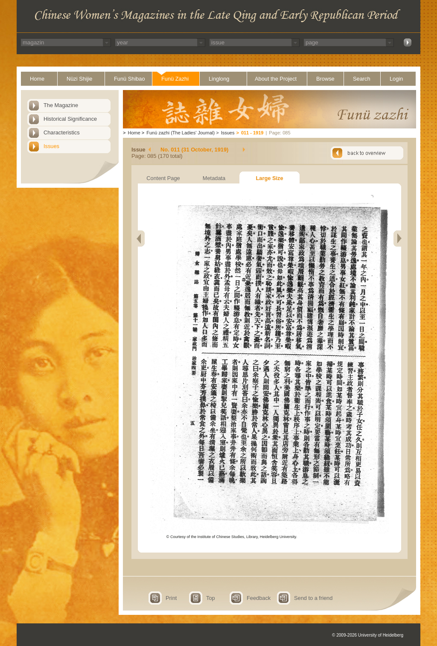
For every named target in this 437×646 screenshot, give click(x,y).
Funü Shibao (129, 79)
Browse (325, 79)
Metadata (214, 178)
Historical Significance (70, 119)
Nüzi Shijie (79, 79)
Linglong (219, 79)
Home (37, 79)
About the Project (276, 79)
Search (361, 79)
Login (396, 79)
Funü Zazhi (175, 79)
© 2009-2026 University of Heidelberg (367, 635)
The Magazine (61, 105)
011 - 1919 (252, 132)
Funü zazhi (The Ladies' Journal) (180, 132)
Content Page (163, 178)
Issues (51, 146)
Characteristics (62, 132)
